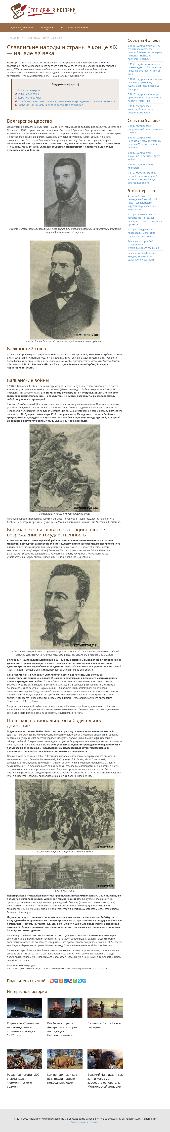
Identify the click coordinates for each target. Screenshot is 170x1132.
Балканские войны (28, 97)
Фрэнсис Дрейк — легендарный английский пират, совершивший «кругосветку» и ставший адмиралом (142, 202)
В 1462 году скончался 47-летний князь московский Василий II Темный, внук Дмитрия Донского (142, 177)
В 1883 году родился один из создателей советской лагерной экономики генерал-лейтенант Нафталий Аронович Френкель (145, 52)
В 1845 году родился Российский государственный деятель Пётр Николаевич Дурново (145, 142)
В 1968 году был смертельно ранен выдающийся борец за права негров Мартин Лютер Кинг (144, 69)
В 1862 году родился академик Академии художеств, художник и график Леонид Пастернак (145, 84)
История (47, 28)
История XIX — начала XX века (43, 37)
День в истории (22, 28)
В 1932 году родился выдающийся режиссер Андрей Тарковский (141, 109)
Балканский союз (27, 94)
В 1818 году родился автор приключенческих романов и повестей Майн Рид (144, 97)
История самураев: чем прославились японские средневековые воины (141, 233)
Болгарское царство (28, 90)
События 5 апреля (145, 120)
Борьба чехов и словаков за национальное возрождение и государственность (65, 101)
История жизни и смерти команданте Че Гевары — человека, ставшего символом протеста (145, 219)
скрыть (74, 84)
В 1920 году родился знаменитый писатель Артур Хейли (144, 156)
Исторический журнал (75, 27)
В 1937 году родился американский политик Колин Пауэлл (145, 129)
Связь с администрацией (85, 1122)
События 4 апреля (145, 40)
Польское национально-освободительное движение (49, 105)
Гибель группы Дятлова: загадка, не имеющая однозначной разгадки (141, 256)
